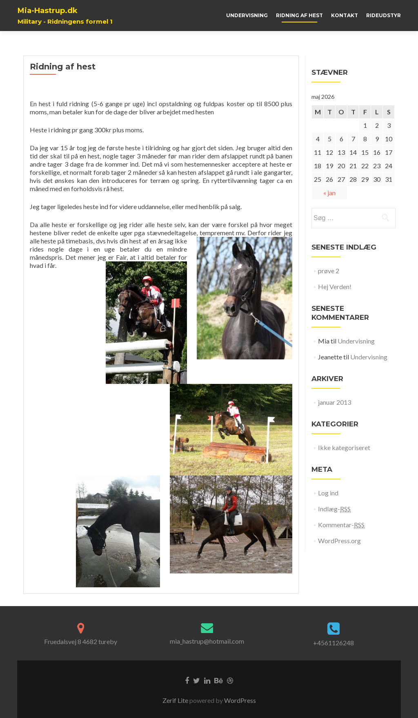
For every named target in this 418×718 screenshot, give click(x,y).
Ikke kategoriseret (344, 447)
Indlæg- (334, 509)
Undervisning (247, 15)
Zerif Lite (175, 700)
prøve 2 (328, 270)
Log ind (328, 493)
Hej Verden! (334, 286)
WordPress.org (339, 540)
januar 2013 (334, 402)
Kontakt (344, 15)
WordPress (239, 700)
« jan (329, 192)
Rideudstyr (383, 15)
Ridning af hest (299, 15)
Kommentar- (341, 525)
